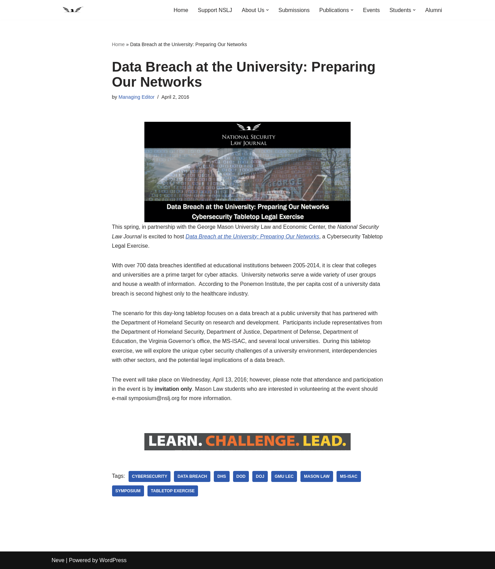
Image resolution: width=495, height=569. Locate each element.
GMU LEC (284, 476)
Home (181, 10)
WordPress (112, 560)
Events (371, 10)
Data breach (192, 476)
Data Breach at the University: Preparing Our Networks (252, 236)
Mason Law (317, 476)
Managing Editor (137, 97)
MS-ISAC (349, 476)
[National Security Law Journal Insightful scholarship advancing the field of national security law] (72, 10)
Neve (58, 560)
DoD (241, 476)
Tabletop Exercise (173, 491)
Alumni (433, 10)
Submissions (294, 10)
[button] (267, 10)
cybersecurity (149, 476)
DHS (221, 476)
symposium (128, 491)
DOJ (260, 476)
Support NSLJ (215, 10)
